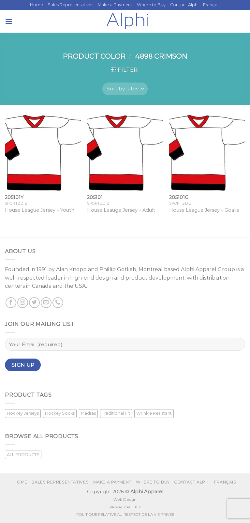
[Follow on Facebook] (11, 302)
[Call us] (57, 302)
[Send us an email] (46, 302)
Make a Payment (115, 4)
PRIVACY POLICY (125, 507)
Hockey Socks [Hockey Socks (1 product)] (60, 413)
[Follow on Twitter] (34, 302)
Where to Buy (151, 4)
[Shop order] (124, 89)
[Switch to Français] (211, 5)
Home (36, 4)
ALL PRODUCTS (23, 454)
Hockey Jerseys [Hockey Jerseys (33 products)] (23, 413)
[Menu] (9, 21)
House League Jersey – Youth (39, 210)
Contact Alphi (184, 4)
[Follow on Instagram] (22, 302)
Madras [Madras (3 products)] (88, 413)
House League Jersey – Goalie (204, 210)
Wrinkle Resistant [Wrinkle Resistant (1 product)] (154, 413)
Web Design (125, 499)
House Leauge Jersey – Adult (121, 210)
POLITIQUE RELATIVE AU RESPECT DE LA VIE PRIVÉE (125, 514)
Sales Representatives (70, 4)
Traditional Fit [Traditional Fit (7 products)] (116, 413)
